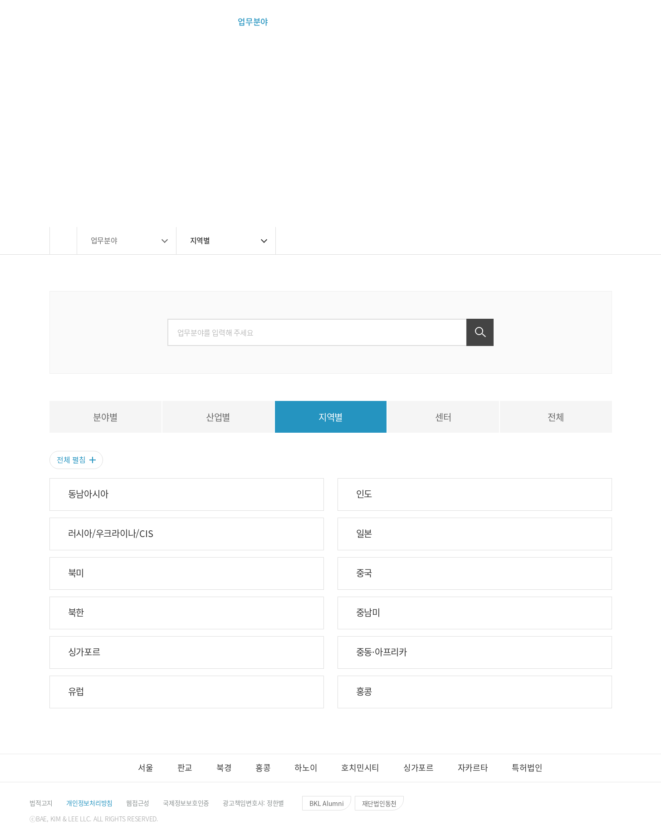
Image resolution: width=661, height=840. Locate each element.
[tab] (105, 417)
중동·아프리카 (381, 652)
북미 (76, 573)
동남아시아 (88, 494)
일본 (364, 533)
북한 (76, 612)
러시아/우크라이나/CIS (110, 533)
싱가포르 (84, 652)
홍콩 (364, 691)
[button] (540, 21)
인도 (364, 494)
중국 (364, 573)
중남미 (368, 612)
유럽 (76, 691)
